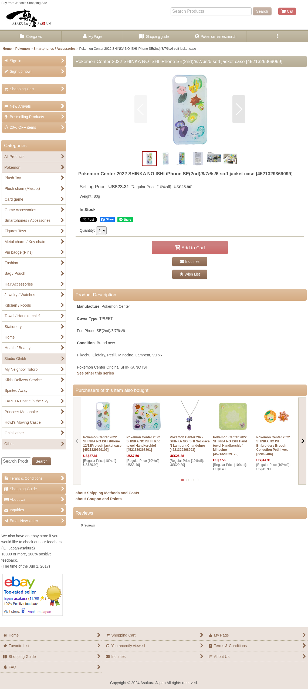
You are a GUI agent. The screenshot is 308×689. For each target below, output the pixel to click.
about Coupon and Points (99, 499)
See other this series (95, 373)
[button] (277, 36)
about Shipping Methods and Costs (107, 493)
